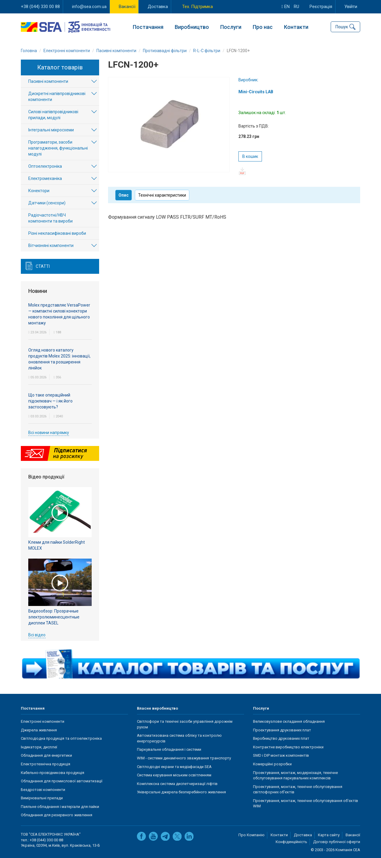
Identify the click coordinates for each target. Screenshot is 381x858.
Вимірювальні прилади (42, 798)
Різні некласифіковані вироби (57, 233)
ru (296, 6)
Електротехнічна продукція (45, 764)
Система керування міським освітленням (174, 775)
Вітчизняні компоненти (51, 245)
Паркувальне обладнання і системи (169, 749)
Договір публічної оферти (336, 842)
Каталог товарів (60, 67)
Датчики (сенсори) (46, 202)
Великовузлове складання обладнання (289, 721)
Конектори (38, 190)
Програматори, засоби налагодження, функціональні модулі (58, 148)
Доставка (158, 6)
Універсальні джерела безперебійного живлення (181, 792)
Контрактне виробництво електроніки (288, 747)
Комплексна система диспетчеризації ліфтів (177, 783)
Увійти (350, 6)
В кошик (250, 156)
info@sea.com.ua (89, 6)
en (286, 6)
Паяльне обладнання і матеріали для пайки (60, 806)
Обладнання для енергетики (46, 755)
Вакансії (127, 6)
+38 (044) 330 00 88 (40, 6)
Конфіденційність (291, 842)
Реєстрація (321, 6)
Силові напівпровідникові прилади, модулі (53, 114)
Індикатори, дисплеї (39, 747)
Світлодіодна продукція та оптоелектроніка (61, 738)
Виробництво (192, 27)
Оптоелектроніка (45, 166)
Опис (123, 195)
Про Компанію (251, 835)
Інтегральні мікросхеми (51, 130)
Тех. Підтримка (197, 6)
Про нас (263, 27)
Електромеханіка (45, 178)
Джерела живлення (39, 730)
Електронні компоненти (42, 721)
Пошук (341, 26)
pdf (242, 171)
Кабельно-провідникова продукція (52, 772)
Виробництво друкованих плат (281, 738)
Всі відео (37, 634)
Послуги (230, 27)
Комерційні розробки (272, 764)
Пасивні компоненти (48, 81)
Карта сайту (329, 835)
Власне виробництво (157, 708)
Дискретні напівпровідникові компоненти (56, 96)
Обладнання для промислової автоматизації (61, 781)
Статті (43, 266)
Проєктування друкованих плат (282, 730)
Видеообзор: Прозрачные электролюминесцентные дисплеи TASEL (53, 617)
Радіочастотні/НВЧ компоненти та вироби (50, 218)
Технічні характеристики (162, 195)
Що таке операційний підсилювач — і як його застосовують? (50, 401)
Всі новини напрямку (48, 432)
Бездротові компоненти (43, 789)
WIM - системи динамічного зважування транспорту (184, 758)
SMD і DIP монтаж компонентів (281, 755)
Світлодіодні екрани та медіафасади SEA (174, 766)
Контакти (296, 27)
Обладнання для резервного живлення (56, 815)
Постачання (148, 27)
